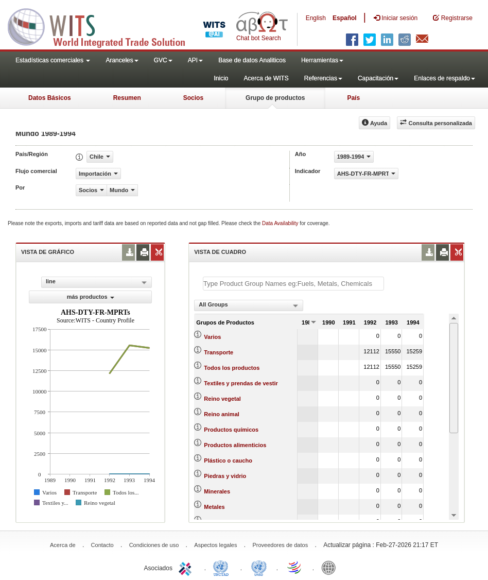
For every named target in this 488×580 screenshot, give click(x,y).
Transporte (218, 352)
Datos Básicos (49, 97)
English (316, 18)
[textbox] (293, 284)
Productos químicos (231, 430)
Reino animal (221, 414)
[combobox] (248, 305)
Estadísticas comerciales (52, 60)
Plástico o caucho (228, 460)
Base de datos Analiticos (252, 60)
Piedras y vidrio (225, 476)
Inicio (221, 78)
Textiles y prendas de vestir (240, 383)
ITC (187, 567)
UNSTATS (259, 567)
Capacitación (378, 78)
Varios (212, 337)
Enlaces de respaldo (444, 78)
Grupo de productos (275, 97)
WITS (103, 26)
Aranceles (122, 60)
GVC (163, 60)
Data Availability (281, 223)
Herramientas (322, 60)
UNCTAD (223, 567)
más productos (90, 297)
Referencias (323, 78)
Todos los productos (231, 368)
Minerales (217, 491)
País (353, 97)
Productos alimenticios (235, 445)
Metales (214, 507)
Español (345, 18)
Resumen (127, 97)
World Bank (331, 567)
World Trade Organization (295, 567)
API (195, 60)
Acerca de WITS (265, 78)
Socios (193, 97)
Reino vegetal (222, 399)
